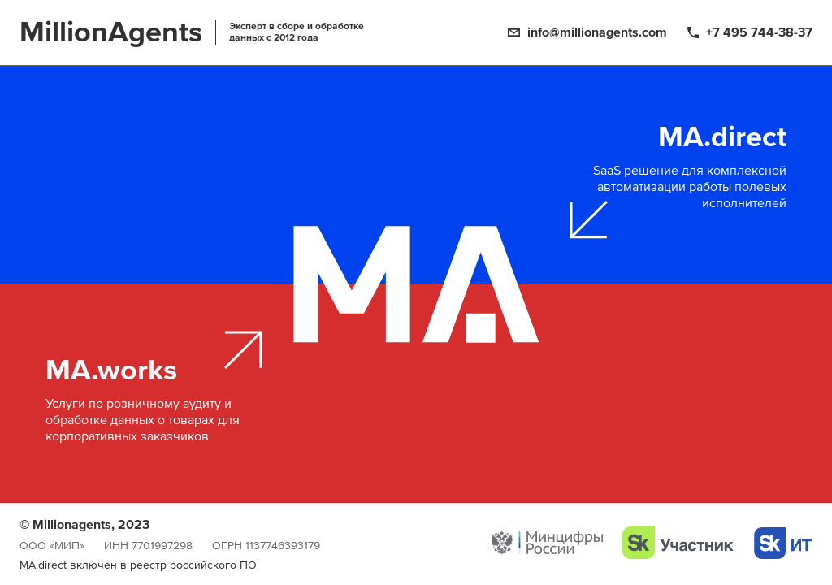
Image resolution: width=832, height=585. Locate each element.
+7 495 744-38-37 (759, 32)
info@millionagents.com (597, 32)
